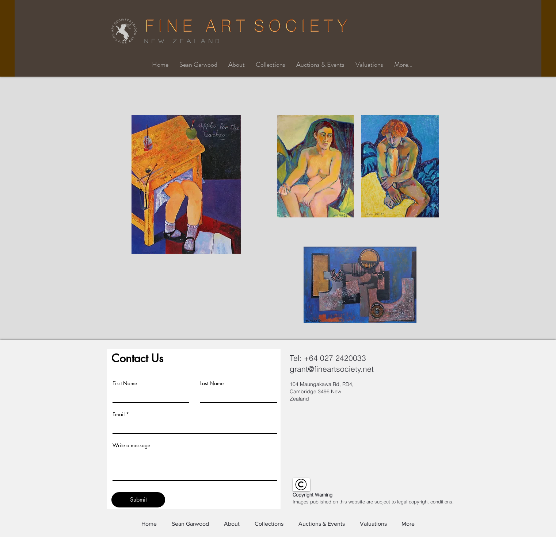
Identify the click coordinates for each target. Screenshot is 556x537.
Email (119, 414)
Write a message (131, 445)
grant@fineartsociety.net (332, 369)
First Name (125, 383)
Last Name (212, 383)
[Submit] (138, 499)
